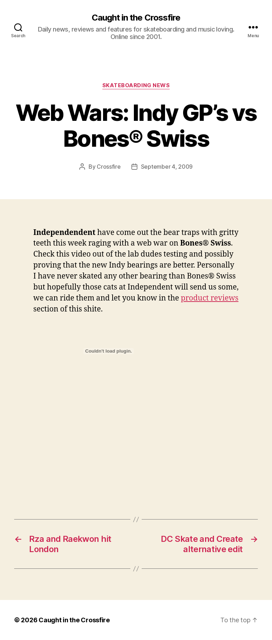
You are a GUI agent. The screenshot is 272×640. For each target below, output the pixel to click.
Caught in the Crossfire (136, 17)
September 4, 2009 (167, 166)
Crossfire (109, 166)
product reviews (210, 298)
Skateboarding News (136, 85)
